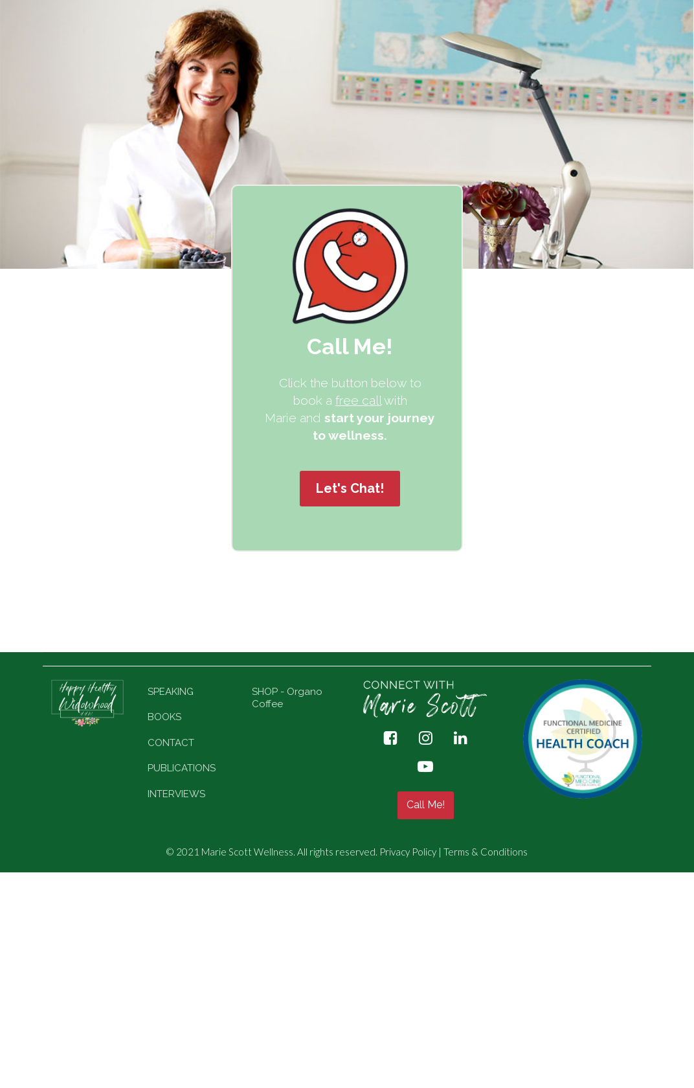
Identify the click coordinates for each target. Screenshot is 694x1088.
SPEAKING (171, 691)
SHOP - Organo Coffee (287, 698)
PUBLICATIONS (182, 768)
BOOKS (164, 717)
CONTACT (171, 743)
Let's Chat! (350, 488)
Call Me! (426, 805)
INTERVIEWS (176, 794)
